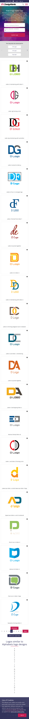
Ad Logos (14, 50)
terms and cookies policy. (18, 711)
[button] (27, 50)
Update (14, 35)
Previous (14, 628)
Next (25, 631)
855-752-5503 (8, 1)
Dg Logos (14, 54)
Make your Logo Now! (14, 635)
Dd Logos (14, 46)
